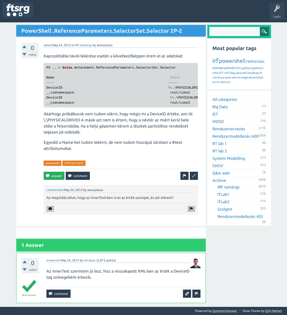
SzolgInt (224, 209)
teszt (259, 77)
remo (251, 61)
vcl (228, 82)
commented (54, 190)
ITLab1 (223, 194)
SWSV (218, 165)
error (216, 82)
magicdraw (248, 77)
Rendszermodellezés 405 (240, 216)
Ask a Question (150, 14)
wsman (218, 68)
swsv (228, 77)
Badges (116, 14)
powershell (52, 163)
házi (260, 61)
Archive (219, 180)
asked (48, 45)
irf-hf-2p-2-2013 (73, 163)
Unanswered (65, 14)
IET (215, 114)
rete (215, 72)
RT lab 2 (219, 151)
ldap (232, 72)
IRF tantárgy (83, 45)
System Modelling (228, 158)
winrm (236, 77)
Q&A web (221, 173)
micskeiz (90, 260)
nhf (226, 72)
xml (244, 72)
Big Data (220, 106)
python (246, 68)
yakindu (229, 68)
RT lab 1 (219, 143)
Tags (84, 14)
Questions (44, 14)
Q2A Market (273, 310)
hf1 (221, 72)
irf (215, 60)
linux (221, 77)
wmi (223, 82)
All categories (224, 99)
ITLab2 (223, 201)
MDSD (218, 121)
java (238, 72)
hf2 (238, 68)
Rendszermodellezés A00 (235, 136)
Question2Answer (224, 310)
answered (53, 260)
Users (100, 14)
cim (214, 77)
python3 (257, 68)
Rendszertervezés (228, 129)
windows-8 (254, 72)
